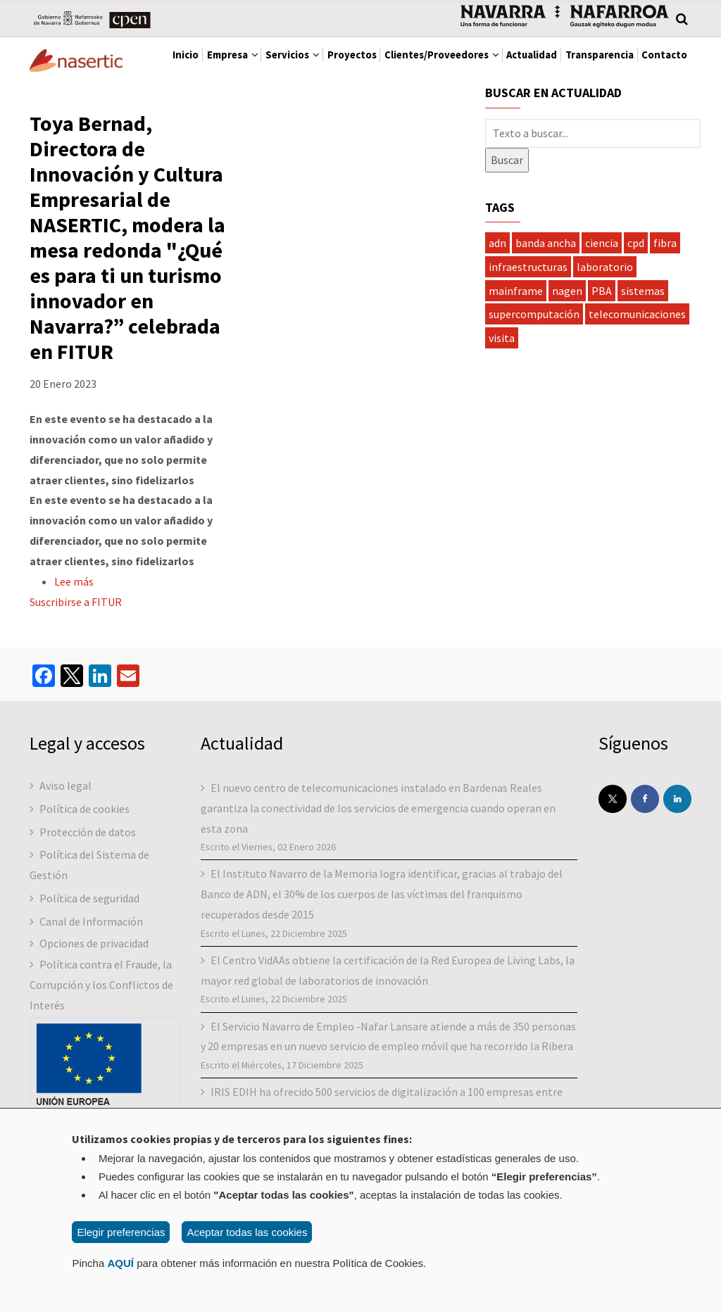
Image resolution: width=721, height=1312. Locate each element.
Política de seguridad (89, 954)
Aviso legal (65, 842)
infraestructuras (528, 323)
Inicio (168, 63)
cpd (635, 299)
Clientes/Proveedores (494, 63)
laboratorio (605, 323)
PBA (601, 347)
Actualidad (604, 63)
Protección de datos (87, 888)
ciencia (601, 299)
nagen (567, 347)
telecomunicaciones (637, 371)
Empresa (231, 63)
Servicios (308, 63)
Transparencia (190, 109)
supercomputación (534, 371)
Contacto (273, 109)
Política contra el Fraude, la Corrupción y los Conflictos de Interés (101, 1041)
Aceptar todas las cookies (247, 1232)
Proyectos (385, 63)
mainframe (516, 347)
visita (502, 395)
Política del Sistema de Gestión (89, 921)
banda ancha (545, 299)
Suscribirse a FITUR (76, 659)
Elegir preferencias (121, 1232)
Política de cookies (84, 865)
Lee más (74, 638)
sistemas (643, 347)
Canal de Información (91, 978)
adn (497, 299)
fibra (665, 299)
